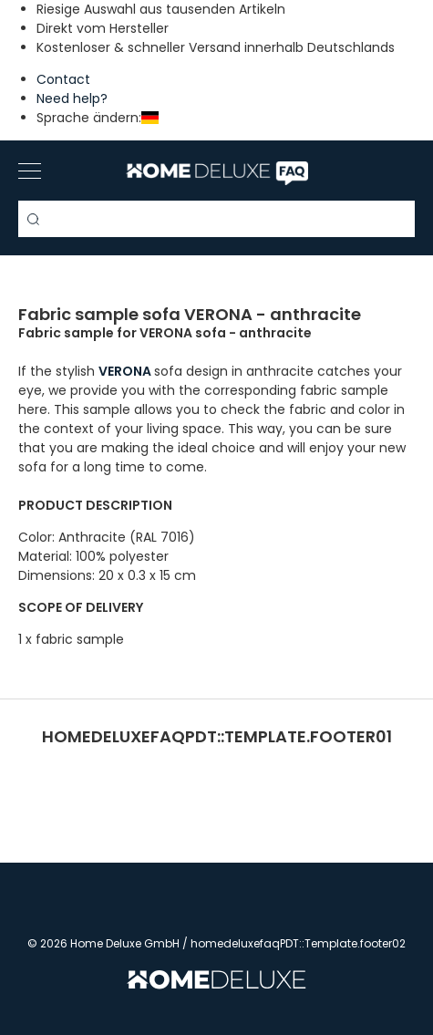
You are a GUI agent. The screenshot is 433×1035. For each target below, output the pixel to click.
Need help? (72, 98)
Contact (63, 79)
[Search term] (216, 219)
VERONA (126, 371)
